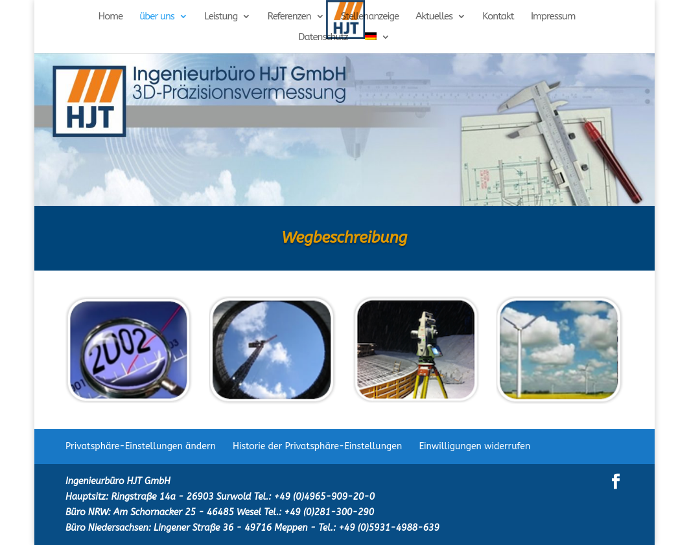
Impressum (553, 17)
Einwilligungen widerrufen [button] (474, 446)
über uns (156, 17)
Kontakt (497, 17)
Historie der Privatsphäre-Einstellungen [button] (317, 446)
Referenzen (288, 17)
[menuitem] (377, 42)
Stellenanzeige (370, 17)
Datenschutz (322, 37)
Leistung (220, 17)
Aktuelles (433, 17)
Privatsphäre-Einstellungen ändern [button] (140, 446)
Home (110, 17)
